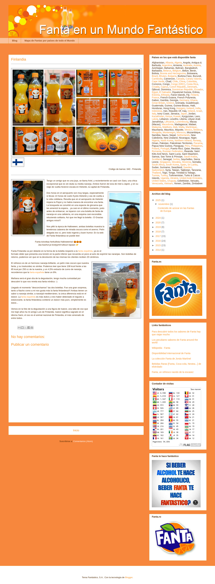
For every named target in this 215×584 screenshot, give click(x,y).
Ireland (191, 111)
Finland (194, 94)
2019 (158, 227)
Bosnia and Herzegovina (173, 73)
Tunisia (155, 175)
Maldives (167, 127)
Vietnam (168, 183)
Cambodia (157, 78)
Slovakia (176, 162)
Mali (175, 127)
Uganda (165, 178)
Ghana (193, 100)
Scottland (157, 159)
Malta (181, 127)
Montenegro (169, 132)
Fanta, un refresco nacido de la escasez (173, 372)
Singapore (165, 162)
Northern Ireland (183, 140)
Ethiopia (165, 94)
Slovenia (186, 162)
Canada (180, 78)
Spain (183, 164)
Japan (184, 113)
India (197, 108)
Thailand (156, 172)
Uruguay (171, 180)
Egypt (155, 92)
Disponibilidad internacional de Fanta (171, 353)
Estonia (156, 94)
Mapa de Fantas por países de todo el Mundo (50, 40)
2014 (158, 250)
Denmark (192, 86)
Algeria (178, 62)
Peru (187, 145)
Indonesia (157, 111)
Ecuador (198, 89)
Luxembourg (181, 121)
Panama (198, 143)
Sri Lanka (193, 164)
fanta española (85, 251)
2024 (158, 217)
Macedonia (167, 124)
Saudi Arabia (190, 156)
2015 (158, 245)
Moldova (197, 129)
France (155, 97)
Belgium (177, 70)
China (182, 81)
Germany (184, 100)
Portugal (164, 148)
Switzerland (158, 170)
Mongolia (156, 132)
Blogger (129, 577)
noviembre (164, 204)
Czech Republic (177, 86)
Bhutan (162, 76)
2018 (158, 231)
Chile (175, 81)
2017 (158, 236)
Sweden (187, 167)
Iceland (190, 108)
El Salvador (165, 92)
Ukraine (174, 178)
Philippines (196, 145)
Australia (187, 65)
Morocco (181, 132)
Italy (154, 113)
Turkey (164, 175)
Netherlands (183, 135)
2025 (158, 200)
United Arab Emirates (191, 178)
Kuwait (176, 116)
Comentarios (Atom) (83, 441)
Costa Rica (192, 84)
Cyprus (164, 86)
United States (159, 180)
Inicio (76, 430)
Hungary (180, 108)
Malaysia (156, 127)
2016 (158, 240)
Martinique (191, 127)
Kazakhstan (158, 116)
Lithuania (169, 121)
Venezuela (157, 183)
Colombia (192, 81)
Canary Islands (193, 78)
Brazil (155, 76)
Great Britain (158, 103)
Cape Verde (158, 81)
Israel (199, 111)
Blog (14, 40)
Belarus (167, 70)
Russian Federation (173, 151)
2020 (158, 222)
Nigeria (155, 140)
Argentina (167, 65)
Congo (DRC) (178, 84)
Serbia (176, 159)
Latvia (155, 119)
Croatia (155, 86)
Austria (197, 65)
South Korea (172, 164)
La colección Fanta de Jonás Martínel (171, 358)
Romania (156, 151)
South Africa (158, 164)
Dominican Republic (182, 89)
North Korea (167, 140)
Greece (170, 103)
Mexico (188, 129)
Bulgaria (172, 76)
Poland (155, 148)
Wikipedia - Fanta (161, 348)
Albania (169, 62)
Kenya (168, 116)
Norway (197, 140)
